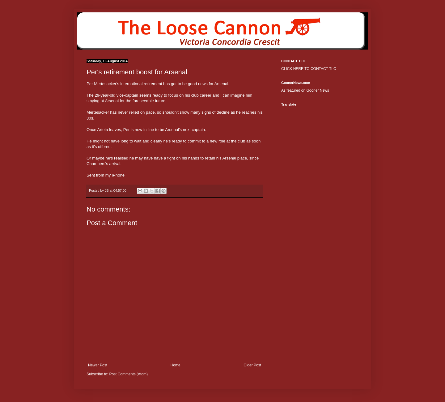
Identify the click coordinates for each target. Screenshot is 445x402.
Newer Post (97, 365)
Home (175, 365)
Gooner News (317, 90)
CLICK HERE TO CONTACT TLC (308, 69)
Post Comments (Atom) (128, 374)
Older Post (252, 365)
